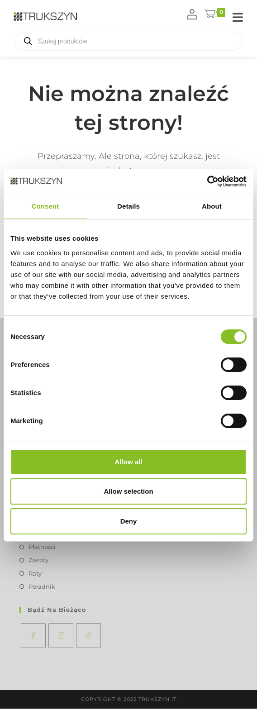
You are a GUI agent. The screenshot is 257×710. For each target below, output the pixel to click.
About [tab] (212, 206)
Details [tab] (128, 206)
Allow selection (128, 491)
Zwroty (38, 561)
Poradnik (42, 587)
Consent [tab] (45, 206)
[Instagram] (60, 636)
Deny (128, 521)
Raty (35, 574)
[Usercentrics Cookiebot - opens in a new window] (207, 181)
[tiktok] (88, 636)
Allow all (129, 462)
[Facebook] (33, 636)
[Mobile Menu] (238, 18)
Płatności (42, 548)
